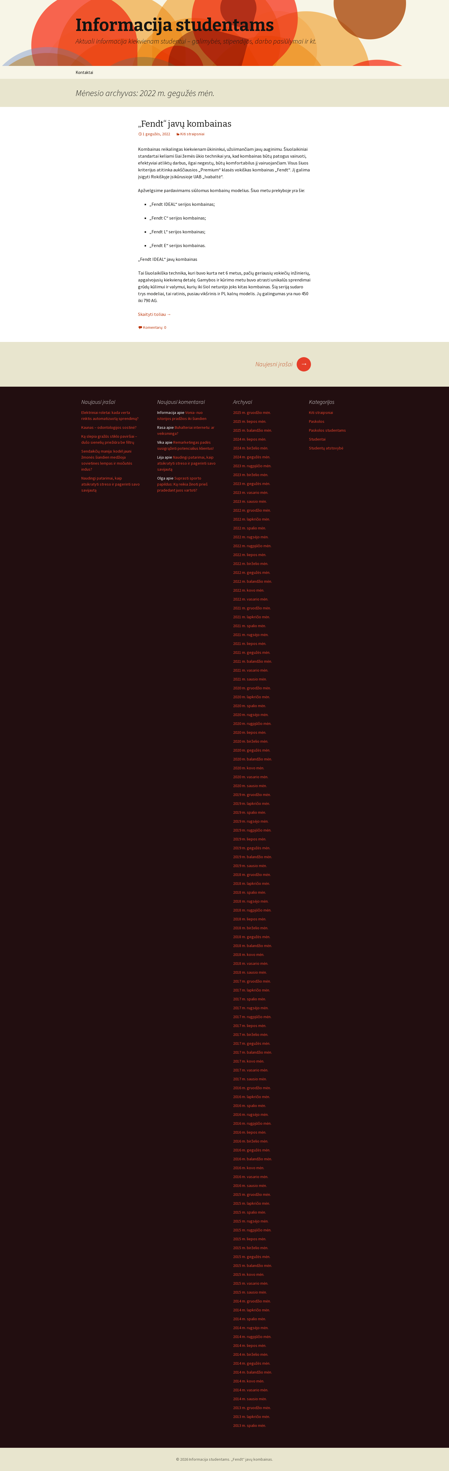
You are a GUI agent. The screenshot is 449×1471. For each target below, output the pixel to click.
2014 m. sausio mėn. (250, 1398)
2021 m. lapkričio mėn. (251, 616)
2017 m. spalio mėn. (249, 998)
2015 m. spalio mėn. (249, 1212)
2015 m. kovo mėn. (248, 1274)
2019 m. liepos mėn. (249, 839)
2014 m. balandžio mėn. (252, 1372)
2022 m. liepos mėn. (249, 554)
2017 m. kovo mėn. (248, 1061)
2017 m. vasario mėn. (250, 1070)
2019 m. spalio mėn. (249, 812)
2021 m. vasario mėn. (250, 670)
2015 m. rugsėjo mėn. (251, 1221)
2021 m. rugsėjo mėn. (251, 634)
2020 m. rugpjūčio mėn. (252, 723)
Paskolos (316, 421)
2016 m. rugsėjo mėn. (251, 1114)
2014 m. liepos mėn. (249, 1345)
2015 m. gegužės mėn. (251, 1256)
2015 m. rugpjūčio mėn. (252, 1230)
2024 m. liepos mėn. (249, 439)
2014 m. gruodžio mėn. (252, 1301)
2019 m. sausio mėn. (250, 865)
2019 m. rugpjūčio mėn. (252, 830)
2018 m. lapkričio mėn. (251, 883)
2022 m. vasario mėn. (250, 599)
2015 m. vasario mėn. (250, 1283)
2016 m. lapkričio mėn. (251, 1096)
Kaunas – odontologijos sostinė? (109, 427)
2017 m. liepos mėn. (249, 1025)
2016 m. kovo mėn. (248, 1167)
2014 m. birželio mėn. (250, 1354)
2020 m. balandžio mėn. (252, 759)
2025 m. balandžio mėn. (252, 430)
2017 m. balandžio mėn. (252, 1052)
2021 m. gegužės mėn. (251, 652)
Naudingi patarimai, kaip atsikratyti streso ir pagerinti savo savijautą (110, 484)
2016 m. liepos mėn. (249, 1132)
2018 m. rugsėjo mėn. (251, 901)
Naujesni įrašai (283, 364)
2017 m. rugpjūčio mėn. (252, 1016)
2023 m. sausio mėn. (250, 501)
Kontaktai (84, 72)
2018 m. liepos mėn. (249, 919)
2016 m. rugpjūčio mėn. (252, 1123)
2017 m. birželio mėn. (250, 1034)
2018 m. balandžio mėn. (252, 945)
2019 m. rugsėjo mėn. (251, 821)
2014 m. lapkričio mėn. (251, 1309)
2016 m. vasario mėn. (250, 1176)
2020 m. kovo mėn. (248, 767)
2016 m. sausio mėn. (250, 1185)
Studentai (317, 439)
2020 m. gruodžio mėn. (252, 687)
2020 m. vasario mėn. (250, 776)
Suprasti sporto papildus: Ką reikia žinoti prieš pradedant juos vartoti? (182, 484)
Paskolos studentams (327, 430)
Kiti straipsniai (192, 133)
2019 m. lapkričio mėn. (251, 803)
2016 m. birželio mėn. (250, 1141)
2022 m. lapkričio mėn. (251, 519)
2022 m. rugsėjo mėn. (251, 536)
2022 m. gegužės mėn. (251, 572)
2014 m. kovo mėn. (248, 1381)
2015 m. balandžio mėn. (252, 1265)
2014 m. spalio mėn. (249, 1318)
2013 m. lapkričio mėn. (251, 1416)
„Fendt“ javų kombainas (184, 124)
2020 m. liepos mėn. (249, 732)
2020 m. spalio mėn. (249, 705)
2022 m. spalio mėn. (249, 528)
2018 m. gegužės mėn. (251, 936)
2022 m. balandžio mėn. (252, 581)
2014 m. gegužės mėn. (251, 1363)
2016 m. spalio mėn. (249, 1105)
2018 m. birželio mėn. (250, 927)
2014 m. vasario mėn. (250, 1389)
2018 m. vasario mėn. (250, 963)
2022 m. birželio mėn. (250, 563)
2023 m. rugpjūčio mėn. (252, 465)
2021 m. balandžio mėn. (252, 661)
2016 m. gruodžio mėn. (252, 1087)
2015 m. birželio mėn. (250, 1247)
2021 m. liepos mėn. (249, 643)
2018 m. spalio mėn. (249, 892)
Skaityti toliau (154, 314)
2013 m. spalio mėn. (249, 1425)
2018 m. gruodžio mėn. (252, 874)
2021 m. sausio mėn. (250, 679)
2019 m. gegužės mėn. (251, 847)
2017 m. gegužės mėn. (251, 1043)
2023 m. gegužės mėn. (251, 483)
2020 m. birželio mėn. (250, 741)
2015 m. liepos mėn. (249, 1238)
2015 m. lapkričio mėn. (251, 1203)
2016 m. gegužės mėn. (251, 1150)
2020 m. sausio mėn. (250, 785)
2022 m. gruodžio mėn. (252, 510)
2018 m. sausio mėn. (250, 972)
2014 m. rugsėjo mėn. (251, 1327)
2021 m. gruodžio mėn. (252, 608)
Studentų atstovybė (326, 448)
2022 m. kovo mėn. (248, 590)
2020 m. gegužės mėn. (251, 750)
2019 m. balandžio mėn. (252, 856)
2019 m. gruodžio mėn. (252, 794)
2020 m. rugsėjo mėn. (251, 714)
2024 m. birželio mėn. (250, 448)
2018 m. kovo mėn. (248, 954)
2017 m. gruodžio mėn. (252, 981)
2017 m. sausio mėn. (250, 1078)
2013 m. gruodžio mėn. (252, 1407)
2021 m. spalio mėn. (249, 625)
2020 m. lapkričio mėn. (251, 696)
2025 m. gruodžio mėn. (252, 412)
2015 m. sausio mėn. (250, 1292)
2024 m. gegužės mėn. (251, 456)
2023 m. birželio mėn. (250, 474)
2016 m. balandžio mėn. (252, 1158)
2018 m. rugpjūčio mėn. (252, 910)
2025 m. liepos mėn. (249, 421)
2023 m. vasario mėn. (250, 492)
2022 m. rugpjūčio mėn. (252, 545)
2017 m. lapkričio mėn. (251, 990)
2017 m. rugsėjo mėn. (251, 1007)
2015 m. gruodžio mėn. (252, 1194)
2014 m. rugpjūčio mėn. (252, 1336)
